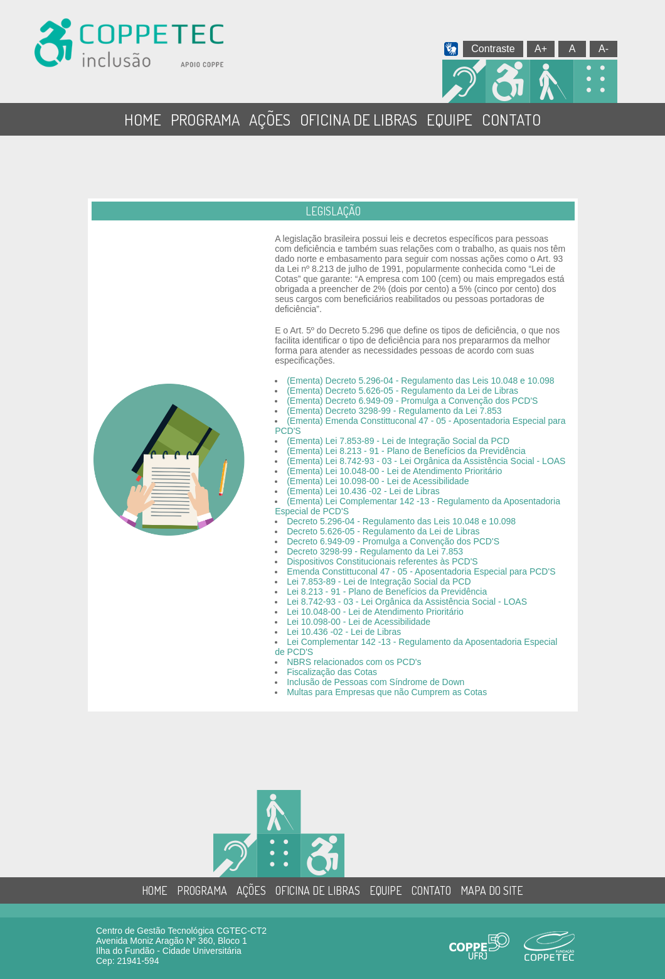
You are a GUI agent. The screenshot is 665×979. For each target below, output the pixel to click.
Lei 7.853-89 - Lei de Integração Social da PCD (379, 581)
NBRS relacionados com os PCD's (354, 662)
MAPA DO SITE (491, 890)
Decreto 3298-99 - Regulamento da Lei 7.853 (375, 551)
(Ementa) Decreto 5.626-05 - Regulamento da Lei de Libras (402, 391)
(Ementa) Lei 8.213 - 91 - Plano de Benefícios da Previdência (406, 451)
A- (603, 48)
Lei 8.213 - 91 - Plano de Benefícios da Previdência (387, 592)
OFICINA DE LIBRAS (358, 119)
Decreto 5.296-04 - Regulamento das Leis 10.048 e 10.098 (401, 521)
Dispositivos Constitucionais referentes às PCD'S (382, 561)
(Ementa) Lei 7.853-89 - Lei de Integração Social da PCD (398, 441)
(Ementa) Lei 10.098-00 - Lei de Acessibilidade (378, 481)
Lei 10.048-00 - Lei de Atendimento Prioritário (375, 612)
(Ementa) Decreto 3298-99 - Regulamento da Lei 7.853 (394, 411)
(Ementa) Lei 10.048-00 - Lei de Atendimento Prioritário (394, 471)
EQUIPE (449, 119)
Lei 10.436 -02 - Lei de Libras (344, 632)
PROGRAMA (205, 119)
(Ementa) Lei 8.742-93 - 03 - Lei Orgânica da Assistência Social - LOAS (426, 461)
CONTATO (511, 119)
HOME (142, 119)
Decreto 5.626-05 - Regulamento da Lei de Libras (383, 531)
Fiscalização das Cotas (332, 672)
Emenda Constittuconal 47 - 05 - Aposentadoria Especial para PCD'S (421, 571)
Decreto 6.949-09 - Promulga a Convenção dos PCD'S (393, 541)
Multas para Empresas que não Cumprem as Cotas (387, 692)
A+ (541, 48)
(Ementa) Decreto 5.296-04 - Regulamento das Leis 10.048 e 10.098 (421, 381)
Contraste (492, 48)
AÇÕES (269, 119)
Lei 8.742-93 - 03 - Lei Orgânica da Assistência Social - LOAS (407, 602)
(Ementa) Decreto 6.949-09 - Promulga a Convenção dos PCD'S (412, 401)
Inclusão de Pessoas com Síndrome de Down (375, 682)
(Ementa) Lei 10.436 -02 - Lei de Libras (363, 491)
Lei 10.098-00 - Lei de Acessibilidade (358, 622)
